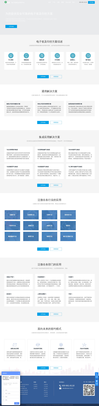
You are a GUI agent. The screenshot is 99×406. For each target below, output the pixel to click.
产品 (54, 2)
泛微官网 (46, 384)
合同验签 (35, 384)
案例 (62, 2)
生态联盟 (46, 392)
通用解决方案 (22, 386)
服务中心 (46, 390)
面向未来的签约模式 (23, 394)
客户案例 (46, 388)
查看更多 (56, 76)
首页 (49, 2)
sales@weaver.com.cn (67, 388)
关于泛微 (46, 394)
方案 (58, 2)
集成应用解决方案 (23, 388)
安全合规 (68, 2)
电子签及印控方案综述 (24, 384)
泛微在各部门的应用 (23, 392)
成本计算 (35, 388)
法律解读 (35, 386)
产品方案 (46, 386)
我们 (73, 2)
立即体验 (91, 2)
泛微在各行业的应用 (23, 390)
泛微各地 (46, 396)
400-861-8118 (83, 2)
